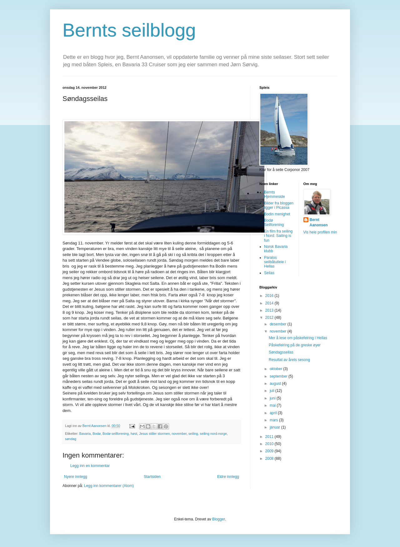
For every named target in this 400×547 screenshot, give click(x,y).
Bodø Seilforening (274, 222)
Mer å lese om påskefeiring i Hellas (298, 338)
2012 (270, 317)
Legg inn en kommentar (90, 466)
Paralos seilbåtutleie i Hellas (275, 262)
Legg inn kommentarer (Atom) (109, 486)
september (279, 376)
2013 (270, 310)
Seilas (269, 273)
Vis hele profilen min (320, 232)
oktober (276, 369)
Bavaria (85, 433)
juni (273, 398)
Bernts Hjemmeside (274, 194)
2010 (270, 444)
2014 (270, 303)
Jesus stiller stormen (154, 433)
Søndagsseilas (281, 352)
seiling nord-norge (213, 433)
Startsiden (152, 476)
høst (134, 433)
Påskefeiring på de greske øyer (295, 345)
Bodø (96, 433)
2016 (270, 296)
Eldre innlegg (228, 476)
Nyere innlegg (75, 476)
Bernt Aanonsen (319, 222)
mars (274, 420)
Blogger (218, 519)
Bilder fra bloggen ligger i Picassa (278, 205)
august (276, 383)
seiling (193, 433)
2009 (270, 451)
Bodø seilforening (115, 433)
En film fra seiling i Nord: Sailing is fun (278, 236)
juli (272, 391)
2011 (270, 436)
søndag (70, 439)
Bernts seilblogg (129, 30)
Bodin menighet (277, 214)
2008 (270, 458)
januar (275, 427)
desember (279, 324)
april (274, 413)
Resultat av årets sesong (289, 360)
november (179, 433)
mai (273, 405)
